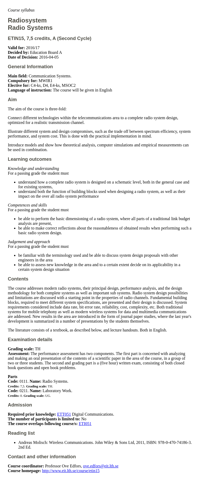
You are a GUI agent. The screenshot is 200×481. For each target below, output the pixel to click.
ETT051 (64, 414)
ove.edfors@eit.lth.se (100, 466)
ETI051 (85, 423)
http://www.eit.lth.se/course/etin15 (71, 470)
